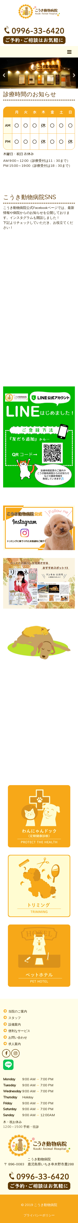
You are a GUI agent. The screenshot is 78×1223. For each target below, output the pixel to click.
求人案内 (14, 1044)
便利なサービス (19, 1031)
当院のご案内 (17, 1011)
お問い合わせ (17, 1037)
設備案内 (14, 1024)
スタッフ (14, 1018)
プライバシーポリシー (39, 1215)
